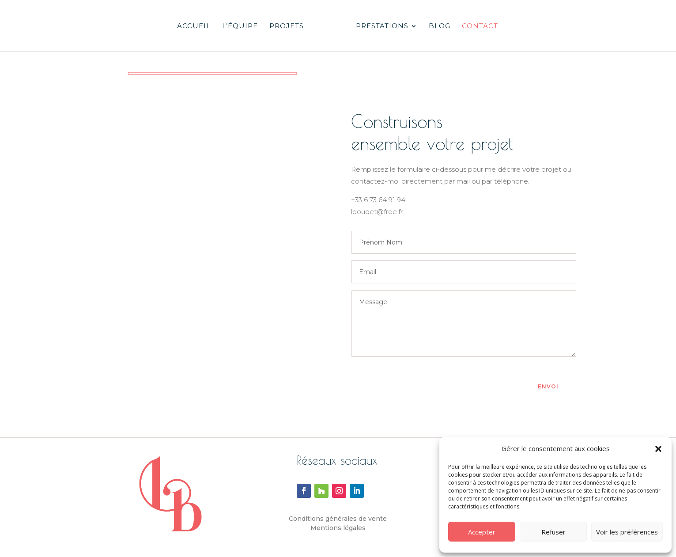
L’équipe (240, 26)
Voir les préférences (627, 531)
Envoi (548, 386)
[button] (658, 448)
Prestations (382, 26)
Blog (439, 26)
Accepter (481, 531)
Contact (480, 26)
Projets (286, 26)
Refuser (553, 531)
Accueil (194, 26)
